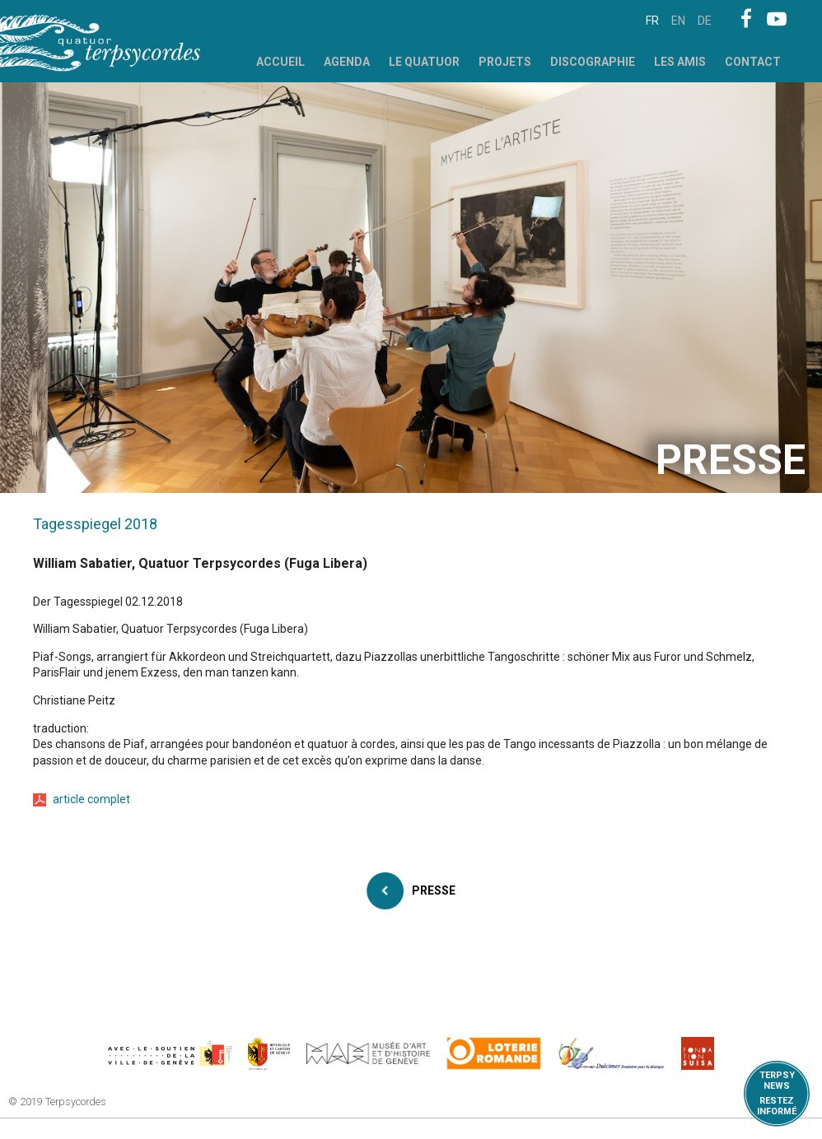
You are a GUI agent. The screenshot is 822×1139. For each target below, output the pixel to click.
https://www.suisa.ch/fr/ (697, 1053)
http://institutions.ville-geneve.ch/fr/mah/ (368, 1053)
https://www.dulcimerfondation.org (611, 1053)
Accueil (280, 61)
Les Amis (680, 61)
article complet (91, 799)
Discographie (592, 61)
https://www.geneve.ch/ (170, 1053)
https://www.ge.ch (269, 1053)
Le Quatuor (424, 61)
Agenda (347, 61)
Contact (753, 61)
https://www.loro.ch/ (493, 1053)
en (678, 20)
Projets (505, 61)
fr (652, 20)
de (705, 20)
